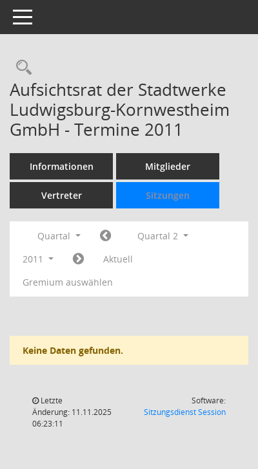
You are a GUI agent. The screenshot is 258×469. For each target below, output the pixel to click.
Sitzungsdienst (185, 412)
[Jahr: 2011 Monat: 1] (105, 236)
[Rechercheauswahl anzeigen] (21, 67)
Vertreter (61, 195)
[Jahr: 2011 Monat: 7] (78, 259)
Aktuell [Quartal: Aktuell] (118, 259)
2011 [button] (38, 259)
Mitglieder (167, 166)
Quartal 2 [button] (162, 236)
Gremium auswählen (68, 282)
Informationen (62, 166)
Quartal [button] (59, 236)
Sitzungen (168, 195)
